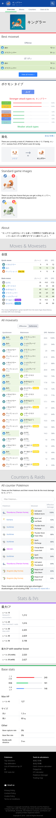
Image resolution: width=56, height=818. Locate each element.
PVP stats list (9, 772)
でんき (6, 106)
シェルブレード (12, 296)
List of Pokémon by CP (13, 766)
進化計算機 (37, 763)
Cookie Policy (9, 796)
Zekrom (7, 549)
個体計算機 (37, 760)
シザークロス (11, 286)
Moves (21, 9)
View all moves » (28, 74)
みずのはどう (11, 289)
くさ (6, 103)
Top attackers (9, 760)
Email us (10, 785)
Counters (32, 9)
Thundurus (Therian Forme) (15, 512)
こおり (6, 122)
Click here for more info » (40, 588)
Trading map (38, 778)
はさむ (8, 282)
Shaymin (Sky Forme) (12, 571)
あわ (6, 47)
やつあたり (13, 300)
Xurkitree (8, 527)
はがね (6, 112)
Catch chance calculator (42, 766)
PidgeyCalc (37, 769)
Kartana (7, 519)
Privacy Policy (9, 790)
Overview (11, 9)
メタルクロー (11, 264)
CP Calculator (38, 772)
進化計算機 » (50, 136)
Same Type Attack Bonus (43, 310)
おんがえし (13, 303)
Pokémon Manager (40, 775)
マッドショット (15, 271)
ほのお (6, 115)
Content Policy (10, 793)
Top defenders (10, 763)
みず (6, 119)
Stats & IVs (44, 9)
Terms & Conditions (12, 799)
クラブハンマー (10, 52)
